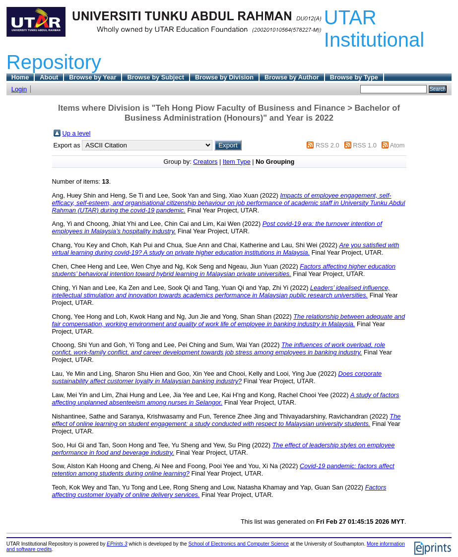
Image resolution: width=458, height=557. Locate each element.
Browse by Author (291, 77)
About (49, 77)
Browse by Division (224, 77)
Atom (397, 145)
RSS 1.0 (365, 145)
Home (20, 77)
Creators (205, 161)
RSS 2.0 (327, 145)
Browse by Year (92, 77)
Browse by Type (354, 77)
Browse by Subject (155, 77)
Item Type (237, 161)
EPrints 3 (117, 544)
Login (19, 89)
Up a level (77, 133)
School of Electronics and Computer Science (239, 544)
